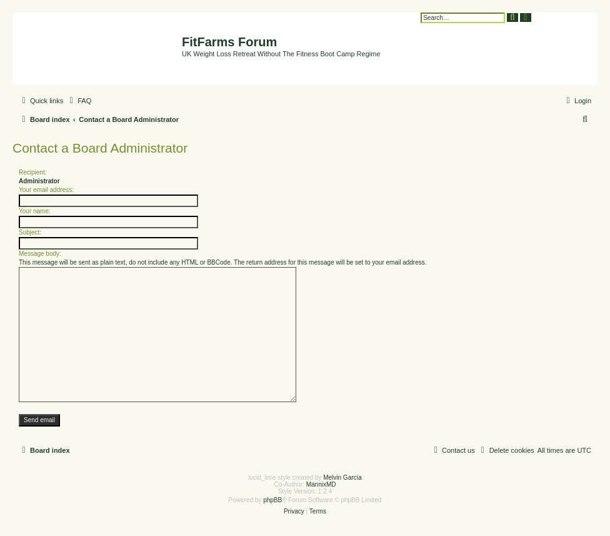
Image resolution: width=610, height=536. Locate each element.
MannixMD (321, 484)
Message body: (40, 253)
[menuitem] (78, 100)
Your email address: (46, 189)
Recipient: (32, 172)
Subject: (30, 232)
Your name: (35, 211)
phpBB (272, 500)
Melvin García (342, 477)
